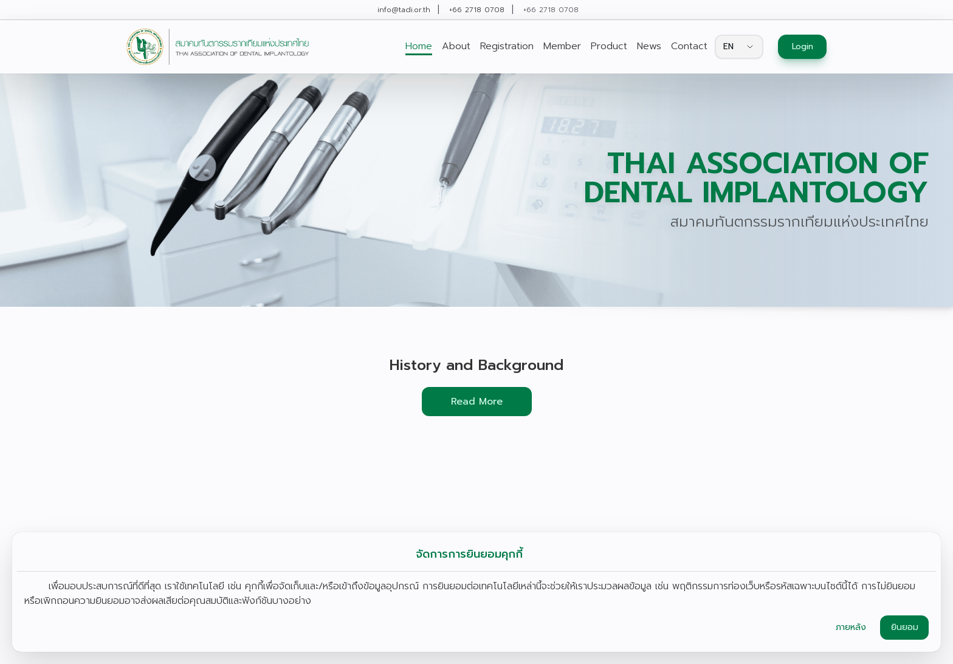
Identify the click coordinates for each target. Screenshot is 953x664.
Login (802, 46)
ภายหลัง (851, 627)
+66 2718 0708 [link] (476, 10)
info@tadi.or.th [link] (403, 10)
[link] (217, 46)
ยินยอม (904, 627)
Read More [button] (477, 401)
